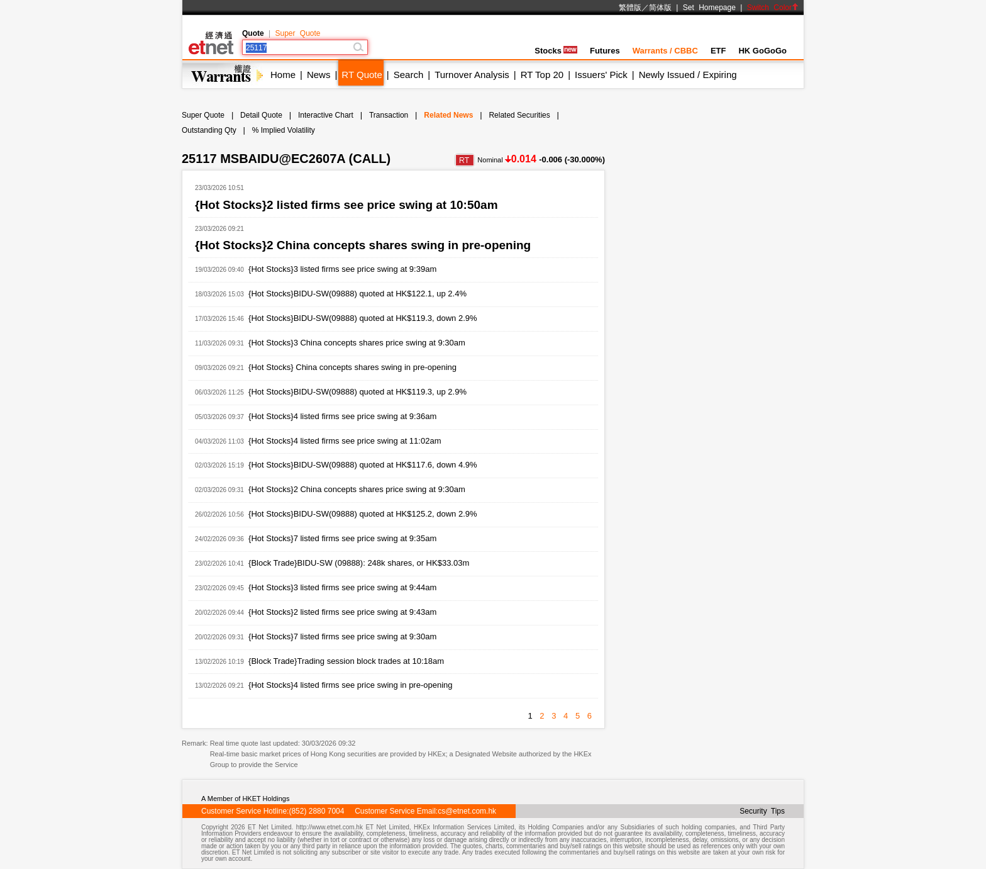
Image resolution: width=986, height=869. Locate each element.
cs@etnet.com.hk (467, 811)
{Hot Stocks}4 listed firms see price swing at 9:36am (342, 416)
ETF (718, 50)
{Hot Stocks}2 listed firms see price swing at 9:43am (342, 612)
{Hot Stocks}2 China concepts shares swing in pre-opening (363, 245)
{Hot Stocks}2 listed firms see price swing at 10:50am (346, 204)
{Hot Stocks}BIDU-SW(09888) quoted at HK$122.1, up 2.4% (357, 293)
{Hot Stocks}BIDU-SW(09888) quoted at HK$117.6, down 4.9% (362, 464)
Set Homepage (709, 7)
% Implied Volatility (283, 130)
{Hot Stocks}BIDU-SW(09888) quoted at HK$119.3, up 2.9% (357, 391)
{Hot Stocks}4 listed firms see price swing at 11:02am (344, 441)
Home (283, 74)
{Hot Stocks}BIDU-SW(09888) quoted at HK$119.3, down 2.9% (362, 318)
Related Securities (519, 115)
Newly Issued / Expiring (688, 74)
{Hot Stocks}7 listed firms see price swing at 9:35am (342, 538)
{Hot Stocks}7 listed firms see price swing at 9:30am (342, 636)
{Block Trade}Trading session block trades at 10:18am (346, 661)
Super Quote (297, 33)
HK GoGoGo (762, 50)
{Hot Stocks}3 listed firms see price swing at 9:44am (342, 587)
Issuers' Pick (601, 74)
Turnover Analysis (472, 74)
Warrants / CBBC (665, 50)
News (319, 74)
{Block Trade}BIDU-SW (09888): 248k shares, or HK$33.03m (358, 563)
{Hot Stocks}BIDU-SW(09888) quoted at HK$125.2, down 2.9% (362, 514)
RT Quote (361, 74)
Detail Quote (261, 115)
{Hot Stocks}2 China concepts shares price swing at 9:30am (356, 489)
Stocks (556, 50)
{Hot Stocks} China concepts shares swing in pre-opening (352, 367)
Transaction (388, 115)
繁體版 (630, 7)
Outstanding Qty (209, 130)
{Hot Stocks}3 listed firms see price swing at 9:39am (342, 269)
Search (409, 74)
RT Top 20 (542, 74)
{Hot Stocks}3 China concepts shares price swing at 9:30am (356, 342)
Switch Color (773, 7)
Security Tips (762, 811)
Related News (448, 115)
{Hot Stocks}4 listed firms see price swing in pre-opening (350, 685)
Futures (605, 50)
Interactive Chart (325, 115)
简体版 (660, 7)
